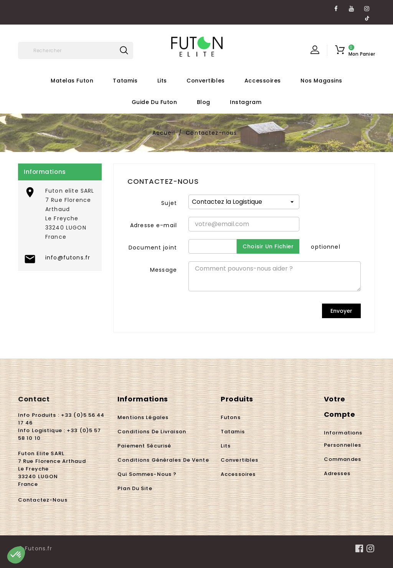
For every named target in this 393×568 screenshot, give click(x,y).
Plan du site (134, 488)
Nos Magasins (321, 80)
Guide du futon (154, 102)
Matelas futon (72, 80)
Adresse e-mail (153, 225)
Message (163, 270)
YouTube (352, 6)
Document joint (153, 247)
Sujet (169, 203)
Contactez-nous (43, 500)
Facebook (336, 6)
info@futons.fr (67, 257)
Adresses (337, 473)
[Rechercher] (75, 50)
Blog (203, 102)
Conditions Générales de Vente (163, 460)
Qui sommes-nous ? (147, 474)
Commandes (342, 459)
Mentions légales (142, 417)
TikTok (367, 15)
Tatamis (125, 80)
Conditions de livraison (151, 431)
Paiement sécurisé (144, 445)
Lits (162, 80)
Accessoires (262, 80)
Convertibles (206, 80)
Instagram (367, 6)
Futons (231, 417)
